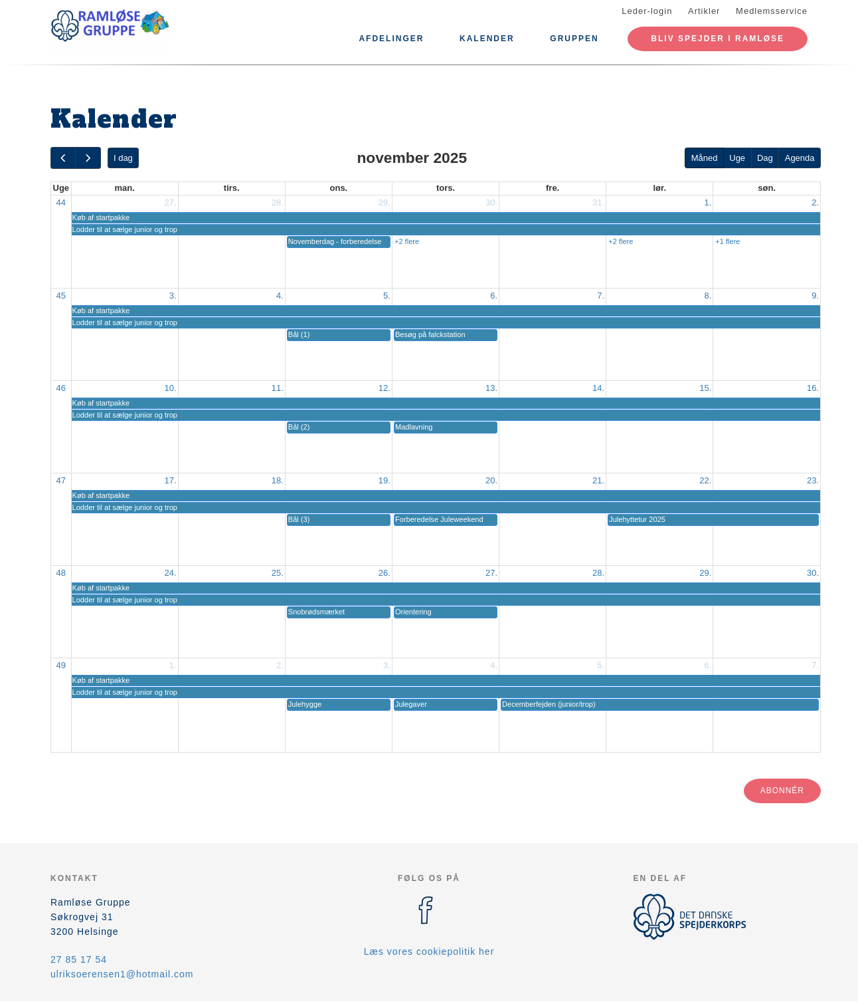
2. (815, 202)
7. (600, 296)
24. (171, 573)
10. (171, 388)
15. (705, 388)
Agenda (800, 158)
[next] (87, 158)
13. (491, 388)
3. (173, 296)
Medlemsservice (772, 11)
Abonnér (782, 790)
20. (491, 480)
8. (707, 296)
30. (491, 202)
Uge (737, 158)
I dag (123, 158)
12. (384, 388)
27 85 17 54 (78, 959)
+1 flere (727, 241)
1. (707, 202)
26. (384, 573)
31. (598, 202)
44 (61, 202)
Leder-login (647, 11)
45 (61, 296)
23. (813, 480)
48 (61, 573)
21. (598, 480)
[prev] (63, 158)
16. (813, 388)
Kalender (487, 38)
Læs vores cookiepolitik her (429, 951)
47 (61, 480)
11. (278, 388)
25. (278, 573)
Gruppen (574, 38)
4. (280, 296)
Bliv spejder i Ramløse (717, 38)
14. (598, 388)
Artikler (704, 11)
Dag (765, 158)
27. (171, 202)
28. (278, 202)
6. (493, 296)
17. (171, 480)
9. (815, 296)
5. (386, 296)
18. (278, 480)
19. (384, 480)
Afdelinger (391, 38)
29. (384, 202)
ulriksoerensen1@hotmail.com (122, 974)
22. (705, 480)
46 (61, 388)
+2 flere (406, 241)
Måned (704, 158)
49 (61, 665)
